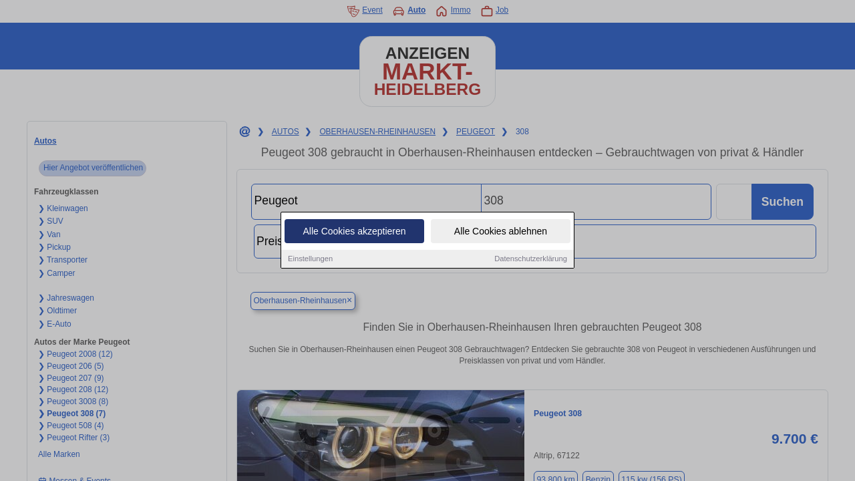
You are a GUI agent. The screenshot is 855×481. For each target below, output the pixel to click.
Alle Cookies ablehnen (500, 231)
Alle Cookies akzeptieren (354, 231)
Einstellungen (310, 259)
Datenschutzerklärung (530, 259)
